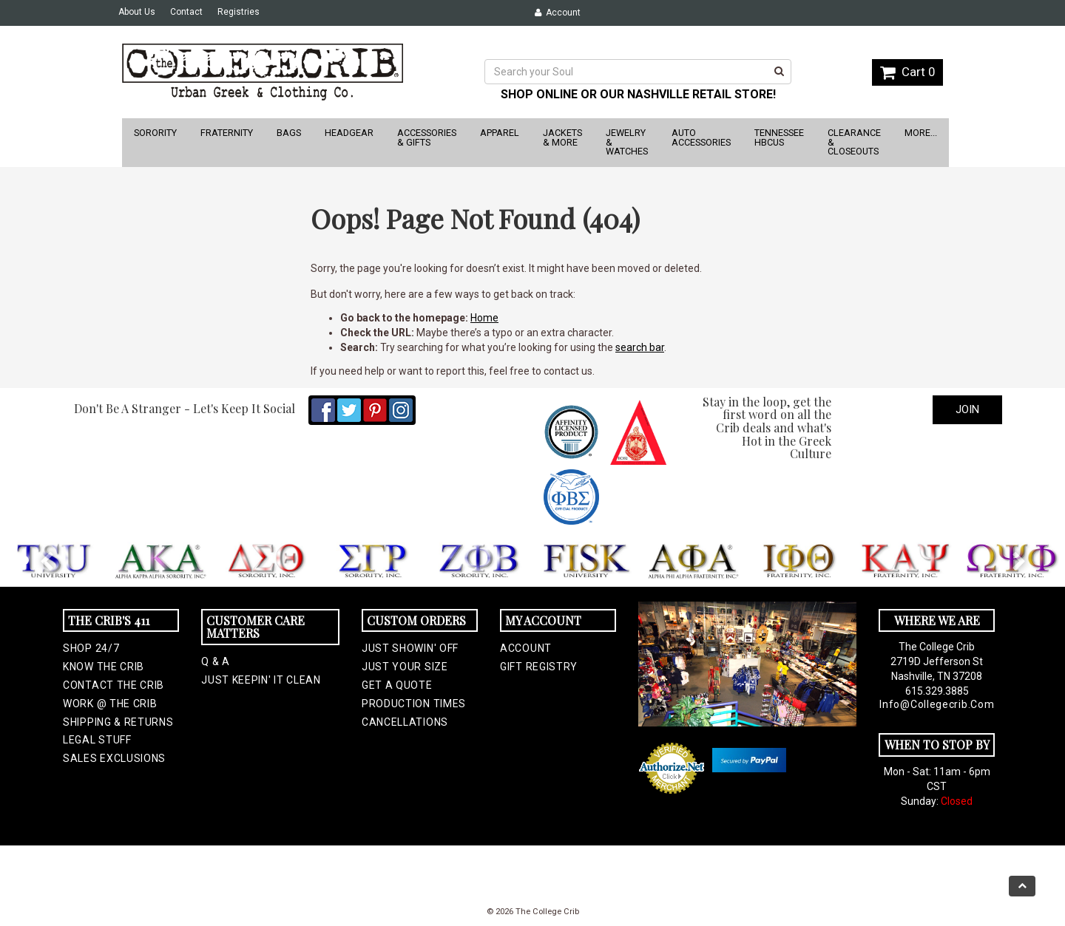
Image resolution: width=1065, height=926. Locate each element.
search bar (639, 347)
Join (967, 409)
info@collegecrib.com (936, 704)
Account (558, 12)
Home (484, 318)
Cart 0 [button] (907, 71)
